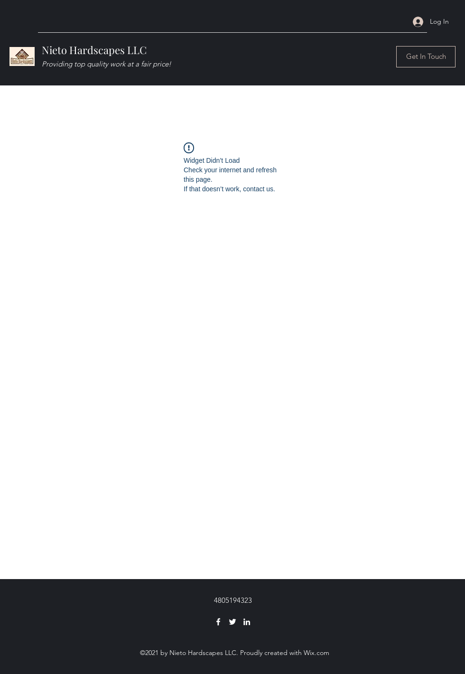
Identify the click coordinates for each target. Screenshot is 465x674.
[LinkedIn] (246, 622)
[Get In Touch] (426, 56)
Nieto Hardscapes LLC (94, 50)
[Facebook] (218, 622)
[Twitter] (232, 622)
